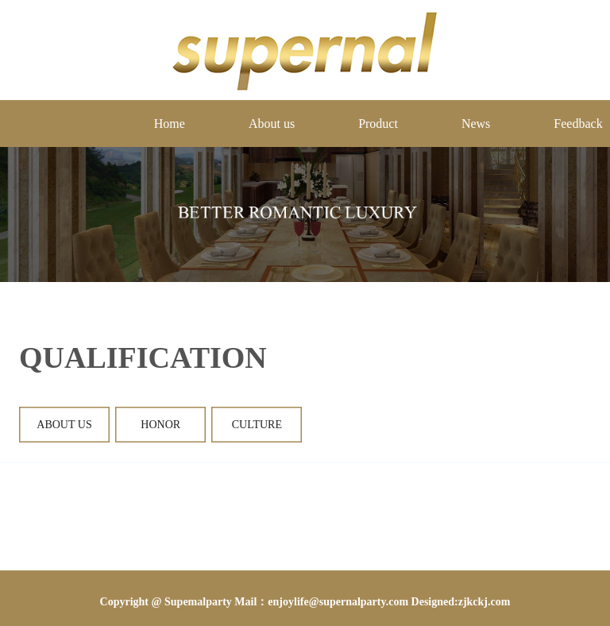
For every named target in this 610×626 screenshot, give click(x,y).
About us (272, 123)
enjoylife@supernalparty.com (338, 602)
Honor (160, 424)
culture (256, 424)
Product (378, 123)
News (475, 123)
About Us (64, 424)
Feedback (578, 123)
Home (169, 123)
